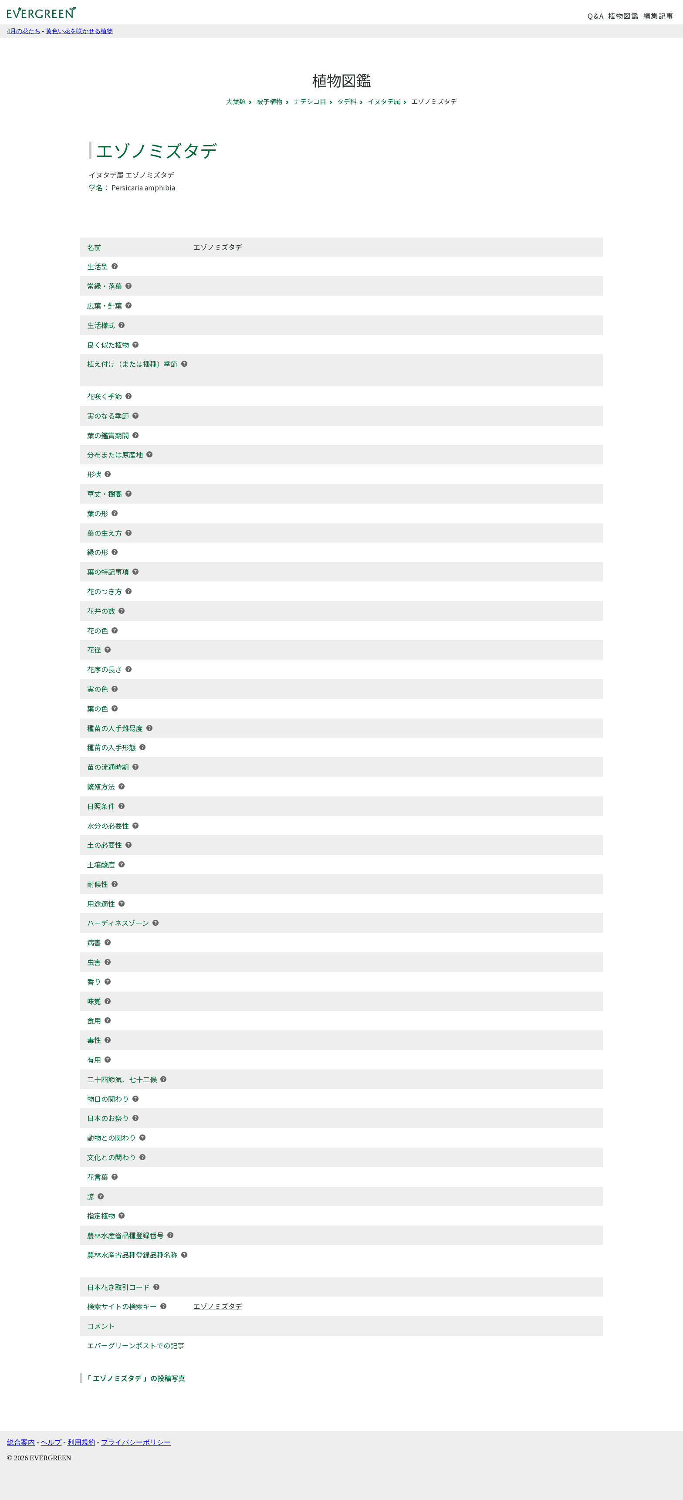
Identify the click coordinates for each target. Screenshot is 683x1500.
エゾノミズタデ (217, 1306)
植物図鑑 (623, 15)
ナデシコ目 (310, 101)
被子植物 (270, 101)
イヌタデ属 (384, 101)
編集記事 (658, 15)
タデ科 (347, 101)
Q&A (596, 15)
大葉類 (236, 101)
